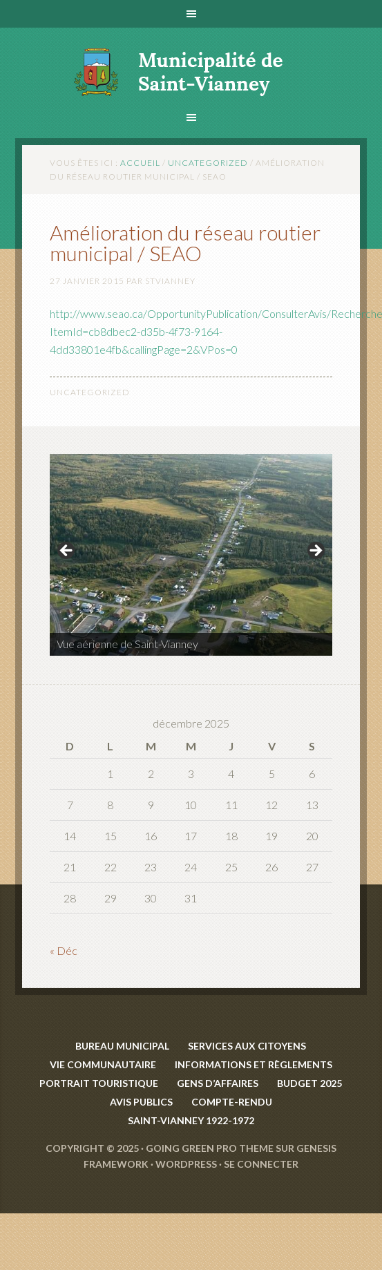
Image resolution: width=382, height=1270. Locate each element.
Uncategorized (90, 392)
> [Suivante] (315, 551)
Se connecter (261, 1164)
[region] (191, 555)
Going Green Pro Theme (210, 1148)
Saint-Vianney (191, 62)
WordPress (186, 1164)
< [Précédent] (67, 551)
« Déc (63, 950)
